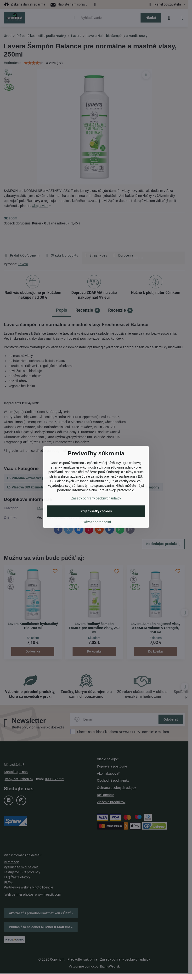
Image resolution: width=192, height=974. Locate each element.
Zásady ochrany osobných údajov (96, 498)
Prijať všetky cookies (96, 511)
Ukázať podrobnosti (96, 522)
